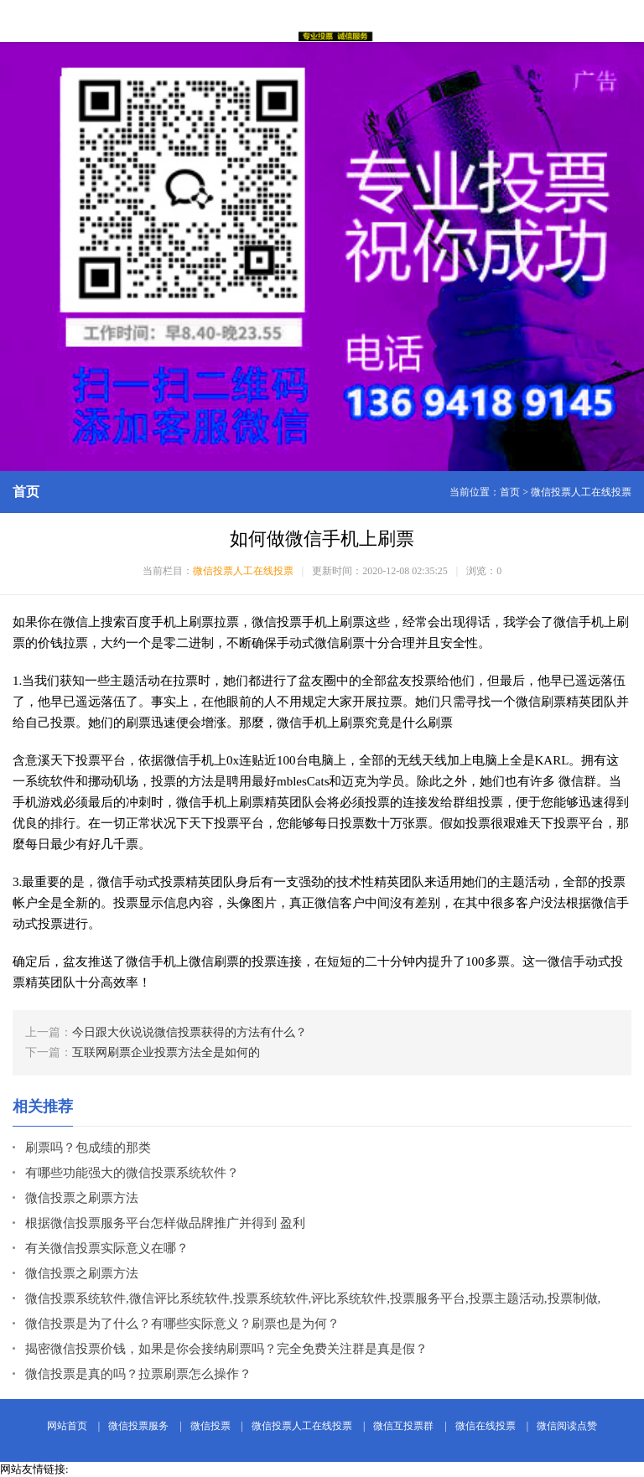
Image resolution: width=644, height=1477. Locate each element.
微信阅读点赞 (567, 1426)
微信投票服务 (138, 1426)
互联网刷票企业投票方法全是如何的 (166, 1052)
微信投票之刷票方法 (81, 1198)
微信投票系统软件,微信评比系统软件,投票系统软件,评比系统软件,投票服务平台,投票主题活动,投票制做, (312, 1298)
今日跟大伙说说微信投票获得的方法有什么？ (189, 1032)
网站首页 (67, 1426)
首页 (510, 492)
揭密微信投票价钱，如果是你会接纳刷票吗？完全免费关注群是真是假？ (226, 1348)
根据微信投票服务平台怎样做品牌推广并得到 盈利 (165, 1223)
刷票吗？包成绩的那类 (88, 1147)
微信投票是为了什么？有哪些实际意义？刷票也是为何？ (182, 1323)
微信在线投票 (485, 1426)
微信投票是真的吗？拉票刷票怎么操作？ (138, 1374)
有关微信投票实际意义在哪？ (107, 1248)
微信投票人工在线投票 (581, 492)
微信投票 (210, 1426)
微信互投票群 (403, 1426)
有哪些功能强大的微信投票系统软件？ (132, 1172)
